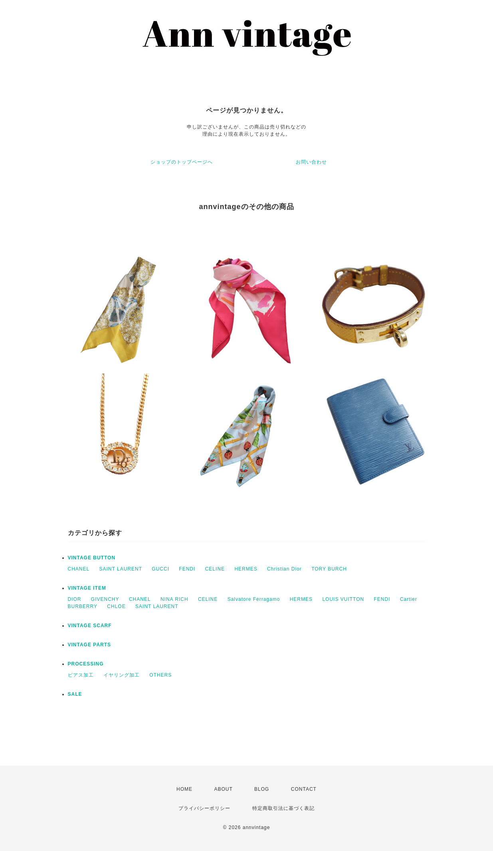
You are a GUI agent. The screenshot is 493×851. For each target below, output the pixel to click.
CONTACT (304, 789)
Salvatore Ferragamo (254, 599)
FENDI (187, 569)
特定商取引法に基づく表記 (283, 808)
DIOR (74, 599)
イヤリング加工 (121, 675)
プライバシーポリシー (204, 808)
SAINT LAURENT (120, 569)
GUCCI (160, 569)
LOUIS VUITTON (343, 599)
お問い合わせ (311, 162)
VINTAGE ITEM (87, 588)
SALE (75, 694)
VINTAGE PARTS (89, 645)
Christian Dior (284, 569)
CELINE (215, 569)
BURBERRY (82, 606)
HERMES (245, 569)
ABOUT (223, 789)
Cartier (408, 599)
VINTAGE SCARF (90, 625)
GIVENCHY (105, 599)
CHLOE (116, 606)
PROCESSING (86, 664)
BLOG (261, 789)
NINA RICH (174, 599)
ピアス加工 (81, 675)
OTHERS (160, 675)
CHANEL (79, 569)
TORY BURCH (329, 569)
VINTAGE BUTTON (92, 558)
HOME (184, 789)
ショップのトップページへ (181, 162)
